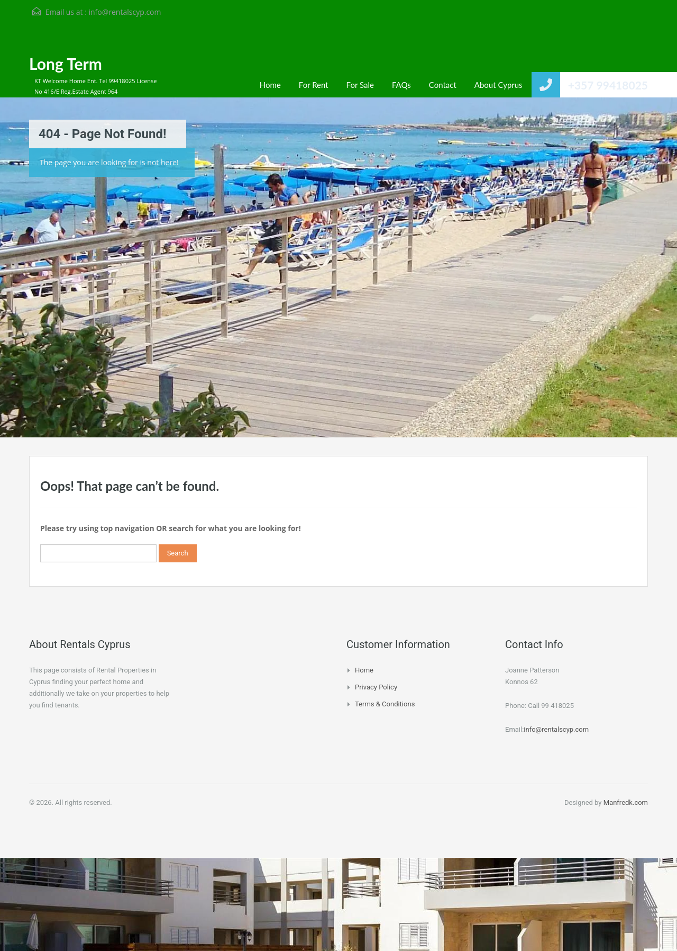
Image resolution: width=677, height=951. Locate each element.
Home (270, 84)
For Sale (360, 84)
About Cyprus (498, 84)
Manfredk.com (625, 802)
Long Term (65, 63)
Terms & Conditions (385, 704)
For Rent (313, 84)
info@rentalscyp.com (124, 12)
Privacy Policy (376, 687)
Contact (442, 84)
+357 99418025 (608, 85)
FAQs (401, 84)
